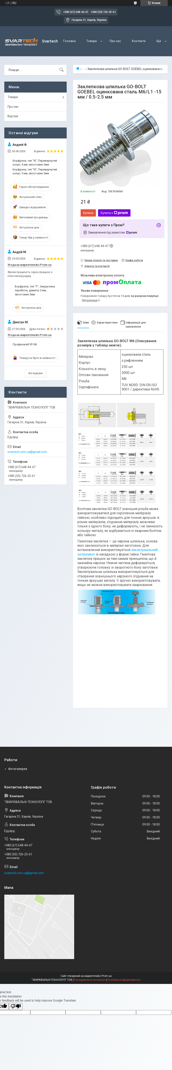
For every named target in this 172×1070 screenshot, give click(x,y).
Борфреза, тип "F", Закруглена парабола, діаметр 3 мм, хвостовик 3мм (35, 290)
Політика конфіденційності (124, 979)
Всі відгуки (36, 373)
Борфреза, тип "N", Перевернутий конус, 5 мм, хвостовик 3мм (35, 171)
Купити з (114, 213)
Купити (88, 213)
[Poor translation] (16, 1006)
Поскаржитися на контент (90, 979)
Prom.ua (107, 975)
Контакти (139, 41)
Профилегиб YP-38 (25, 344)
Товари (91, 41)
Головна (69, 41)
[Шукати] (61, 70)
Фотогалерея (17, 769)
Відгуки (13, 116)
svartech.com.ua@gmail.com (27, 452)
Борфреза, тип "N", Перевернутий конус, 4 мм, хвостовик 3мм (35, 162)
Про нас (115, 41)
